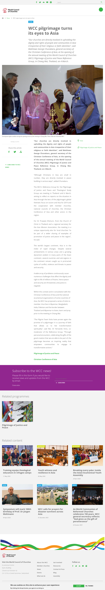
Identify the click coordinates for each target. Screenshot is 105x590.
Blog (54, 573)
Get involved (57, 562)
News (8, 18)
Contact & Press (58, 569)
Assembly (56, 576)
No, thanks (89, 586)
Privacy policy (16, 385)
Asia (81, 141)
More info (47, 588)
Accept (78, 586)
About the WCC (42, 562)
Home (2, 18)
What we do (41, 576)
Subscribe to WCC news (13, 166)
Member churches (43, 566)
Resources (56, 566)
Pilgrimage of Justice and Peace (91, 147)
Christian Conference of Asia (45, 359)
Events (39, 573)
